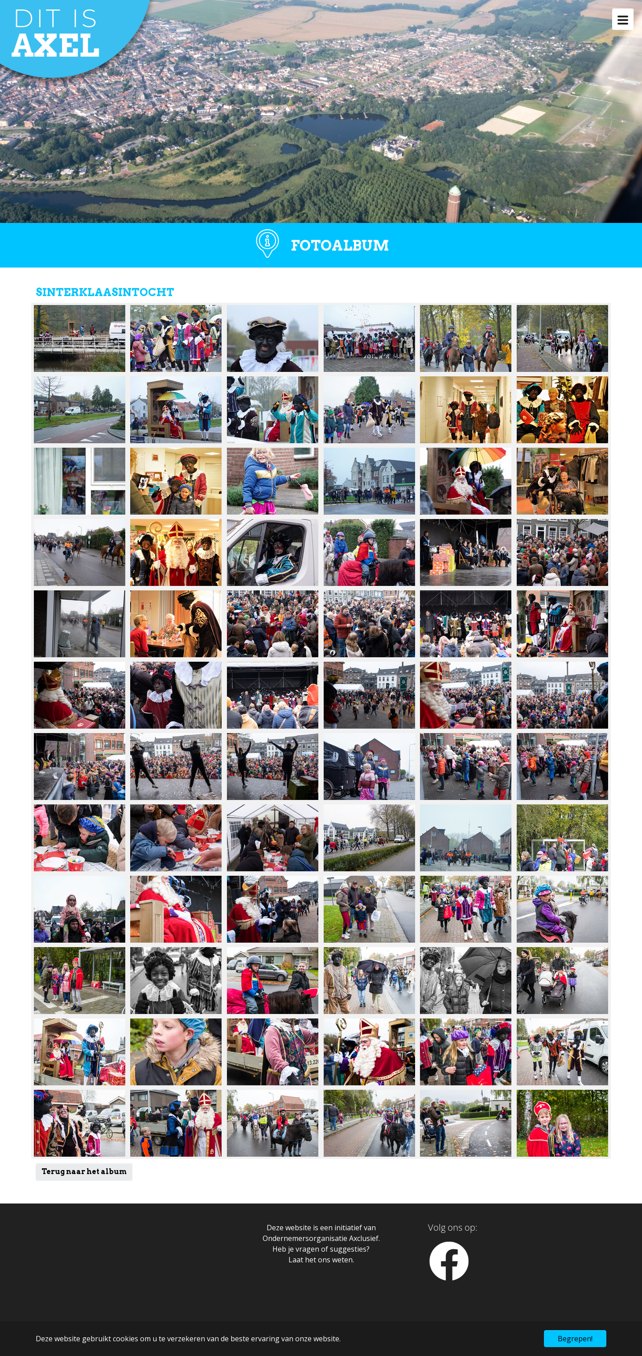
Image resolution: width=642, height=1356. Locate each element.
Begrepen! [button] (575, 1339)
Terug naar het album (84, 1171)
